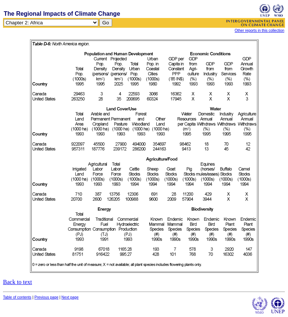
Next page (70, 297)
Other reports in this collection (259, 30)
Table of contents (17, 297)
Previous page (46, 297)
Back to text (17, 282)
